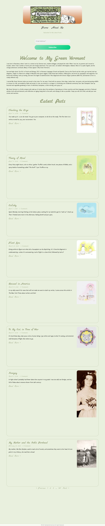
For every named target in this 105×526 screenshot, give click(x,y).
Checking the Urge (18, 110)
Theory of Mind (17, 158)
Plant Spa (14, 243)
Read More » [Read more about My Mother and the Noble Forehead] (15, 456)
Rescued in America (19, 284)
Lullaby (12, 205)
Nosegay (13, 373)
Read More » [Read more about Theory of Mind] (15, 171)
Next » (66, 488)
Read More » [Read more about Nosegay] (15, 386)
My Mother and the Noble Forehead (28, 443)
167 (60, 488)
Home (44, 27)
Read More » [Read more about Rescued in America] (15, 297)
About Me (58, 27)
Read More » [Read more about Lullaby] (15, 219)
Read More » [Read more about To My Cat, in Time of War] (15, 343)
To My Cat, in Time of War (23, 330)
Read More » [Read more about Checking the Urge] (15, 123)
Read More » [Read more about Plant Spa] (15, 256)
